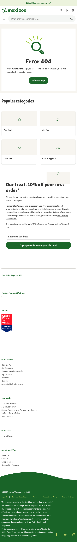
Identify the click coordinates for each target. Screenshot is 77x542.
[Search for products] (71, 18)
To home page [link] (38, 80)
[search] (42, 18)
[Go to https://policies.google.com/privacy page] (54, 224)
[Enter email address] (38, 236)
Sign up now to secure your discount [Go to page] (38, 245)
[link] (61, 10)
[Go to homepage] (4, 10)
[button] (56, 534)
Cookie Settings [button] (68, 497)
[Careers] (5, 458)
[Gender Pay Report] (10, 465)
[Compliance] (7, 461)
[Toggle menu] (4, 19)
